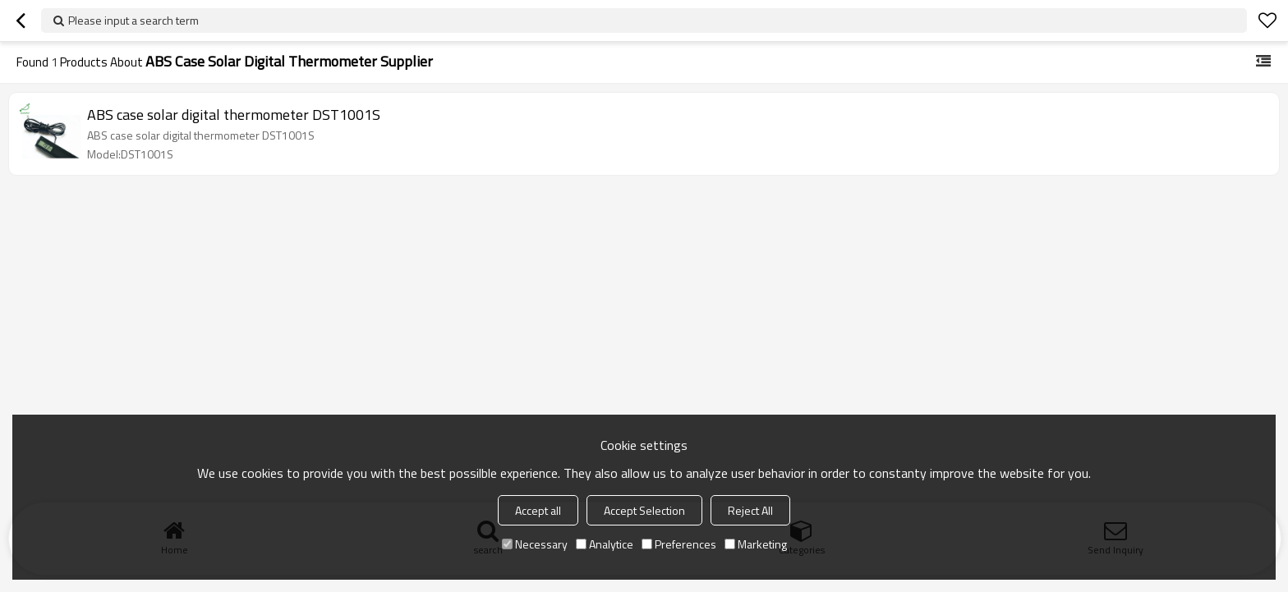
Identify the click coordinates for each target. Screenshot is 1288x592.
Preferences (679, 544)
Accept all (538, 510)
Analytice (604, 544)
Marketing (755, 544)
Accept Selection (644, 510)
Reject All (750, 510)
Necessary (535, 544)
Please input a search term (133, 20)
